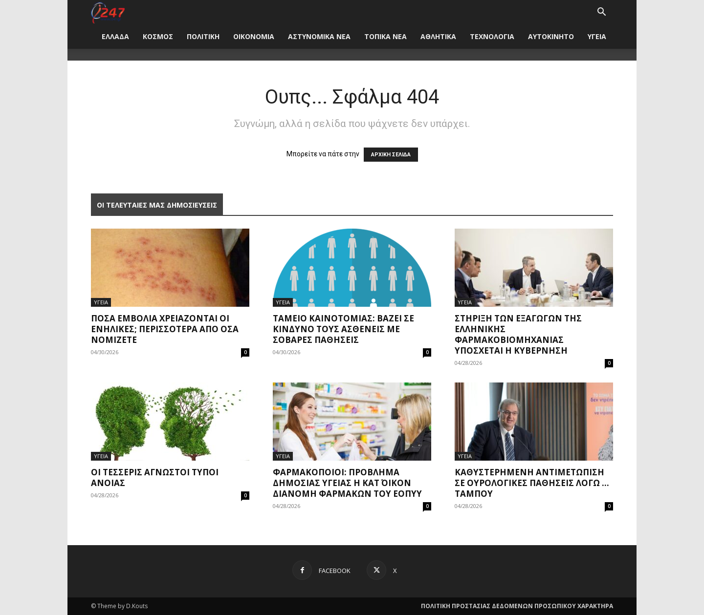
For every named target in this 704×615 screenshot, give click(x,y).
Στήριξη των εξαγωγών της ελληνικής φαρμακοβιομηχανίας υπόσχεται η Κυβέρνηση (518, 334)
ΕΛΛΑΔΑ (115, 36)
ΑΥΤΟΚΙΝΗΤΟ (551, 36)
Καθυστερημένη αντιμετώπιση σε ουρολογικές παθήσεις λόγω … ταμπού (532, 483)
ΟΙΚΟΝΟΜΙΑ (253, 36)
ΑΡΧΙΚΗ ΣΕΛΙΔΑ (391, 154)
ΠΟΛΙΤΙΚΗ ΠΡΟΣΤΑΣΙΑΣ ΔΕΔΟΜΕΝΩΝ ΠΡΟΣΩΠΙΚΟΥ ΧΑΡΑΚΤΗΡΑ (517, 606)
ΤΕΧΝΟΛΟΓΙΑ (492, 36)
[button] (601, 13)
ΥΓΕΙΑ (597, 36)
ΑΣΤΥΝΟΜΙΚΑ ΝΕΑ (319, 36)
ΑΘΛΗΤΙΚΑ (438, 36)
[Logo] (108, 12)
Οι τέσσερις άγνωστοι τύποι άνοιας (155, 477)
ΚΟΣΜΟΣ (158, 36)
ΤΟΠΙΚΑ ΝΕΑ (385, 36)
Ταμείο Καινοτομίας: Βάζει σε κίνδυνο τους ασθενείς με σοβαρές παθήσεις (343, 329)
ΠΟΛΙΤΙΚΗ (203, 36)
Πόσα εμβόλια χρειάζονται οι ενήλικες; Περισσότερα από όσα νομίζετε (165, 329)
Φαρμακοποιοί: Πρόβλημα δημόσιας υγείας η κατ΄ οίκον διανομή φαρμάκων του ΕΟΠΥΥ (347, 483)
